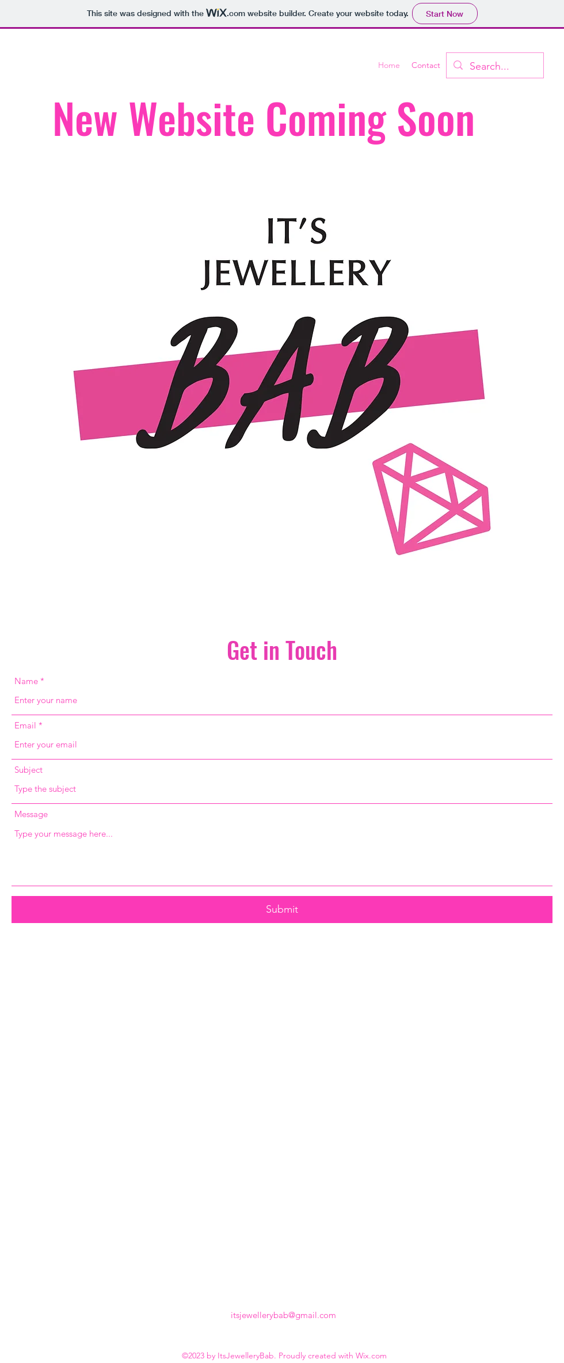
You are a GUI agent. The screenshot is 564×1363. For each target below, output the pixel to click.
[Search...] (494, 67)
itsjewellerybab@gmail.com (283, 1314)
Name (26, 681)
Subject (28, 769)
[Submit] (282, 909)
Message (31, 814)
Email (25, 725)
